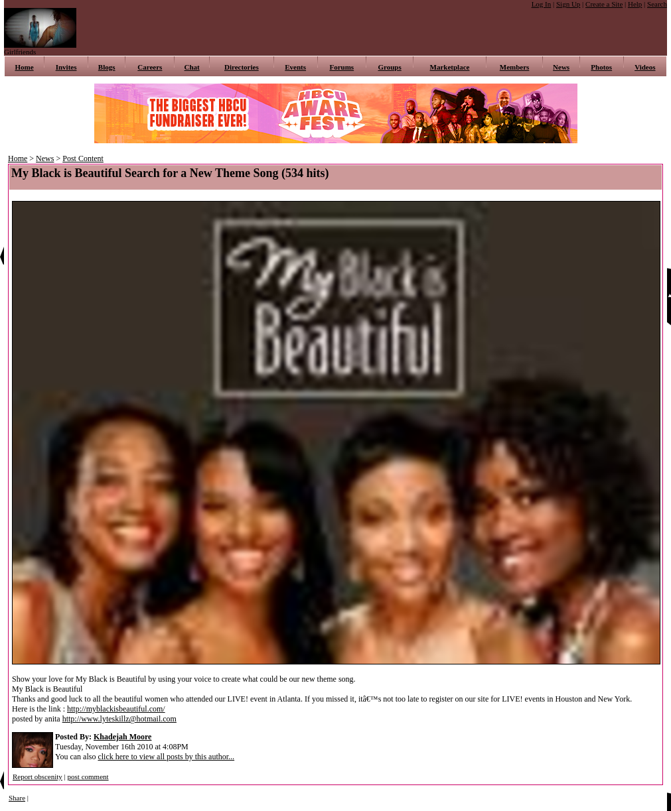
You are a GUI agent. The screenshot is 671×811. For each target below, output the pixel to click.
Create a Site (604, 4)
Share (17, 798)
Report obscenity (37, 776)
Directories (241, 67)
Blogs (106, 67)
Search (657, 4)
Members (515, 67)
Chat (192, 67)
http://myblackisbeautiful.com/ (116, 709)
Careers (149, 67)
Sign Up (568, 4)
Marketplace (450, 67)
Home (24, 67)
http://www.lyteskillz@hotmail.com (119, 718)
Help (635, 4)
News (561, 67)
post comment (88, 776)
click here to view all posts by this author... (166, 756)
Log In (542, 4)
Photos (601, 67)
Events (295, 67)
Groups (390, 67)
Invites (66, 67)
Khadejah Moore (122, 736)
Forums (341, 67)
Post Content (83, 158)
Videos (644, 67)
